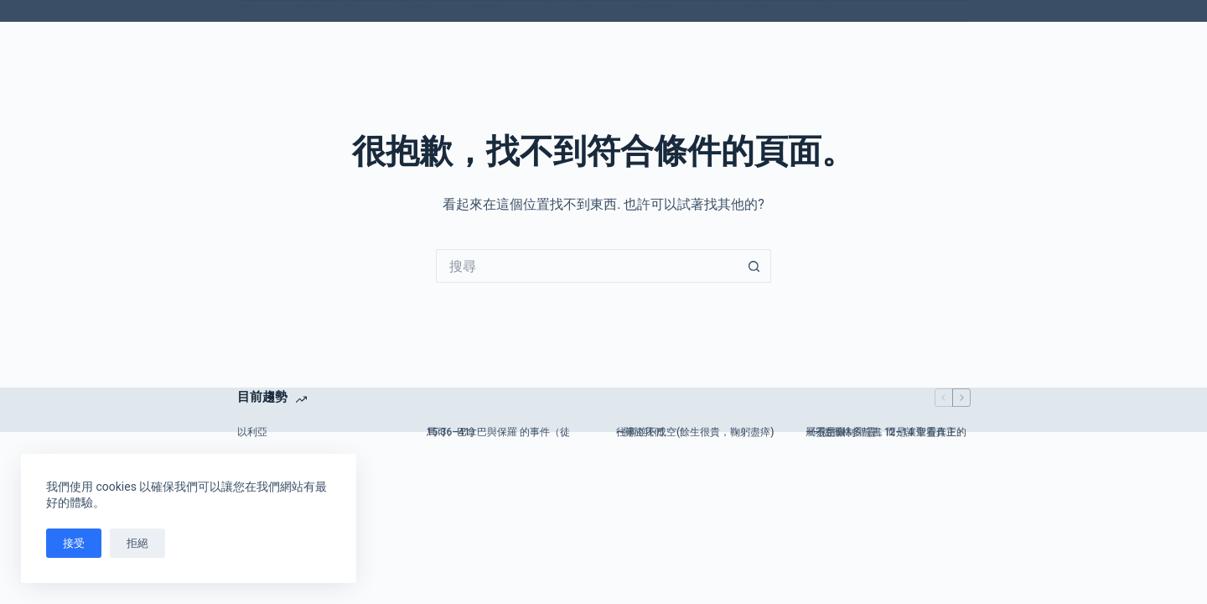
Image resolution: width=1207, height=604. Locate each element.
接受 (74, 543)
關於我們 (491, 10)
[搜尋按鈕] (754, 266)
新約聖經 (426, 11)
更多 (834, 11)
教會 (542, 10)
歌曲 (258, 11)
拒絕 (137, 543)
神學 (594, 11)
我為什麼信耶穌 (753, 11)
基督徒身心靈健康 (333, 10)
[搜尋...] (587, 266)
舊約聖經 (661, 11)
